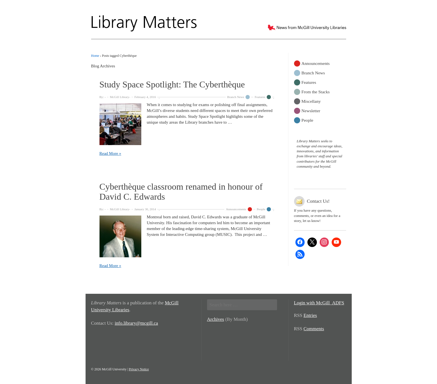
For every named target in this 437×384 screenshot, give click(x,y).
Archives (215, 319)
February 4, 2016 (145, 97)
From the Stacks (316, 91)
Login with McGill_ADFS (319, 302)
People (261, 209)
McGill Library (119, 97)
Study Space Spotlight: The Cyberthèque (172, 84)
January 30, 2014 (145, 209)
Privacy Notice (139, 369)
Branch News (235, 97)
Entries (310, 315)
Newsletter (311, 110)
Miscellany (311, 101)
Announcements (236, 209)
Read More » (110, 153)
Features (260, 97)
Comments (314, 328)
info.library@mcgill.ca (136, 323)
